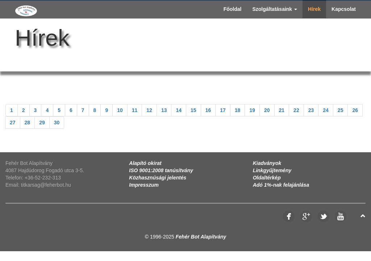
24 (326, 110)
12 (149, 110)
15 (193, 110)
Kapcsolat (344, 9)
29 (42, 122)
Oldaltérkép (267, 178)
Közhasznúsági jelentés (157, 178)
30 (57, 122)
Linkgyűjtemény (272, 170)
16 (208, 110)
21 (282, 110)
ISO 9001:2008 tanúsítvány (161, 170)
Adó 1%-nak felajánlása (281, 185)
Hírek (314, 9)
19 (252, 110)
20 (267, 110)
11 (135, 110)
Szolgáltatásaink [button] (274, 9)
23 (311, 110)
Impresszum (144, 185)
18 (238, 110)
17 (223, 110)
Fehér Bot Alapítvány (201, 237)
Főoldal (233, 9)
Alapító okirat (145, 163)
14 (179, 110)
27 (13, 122)
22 (296, 110)
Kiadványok (267, 163)
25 (340, 110)
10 (120, 110)
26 (355, 110)
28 (27, 122)
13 (164, 110)
